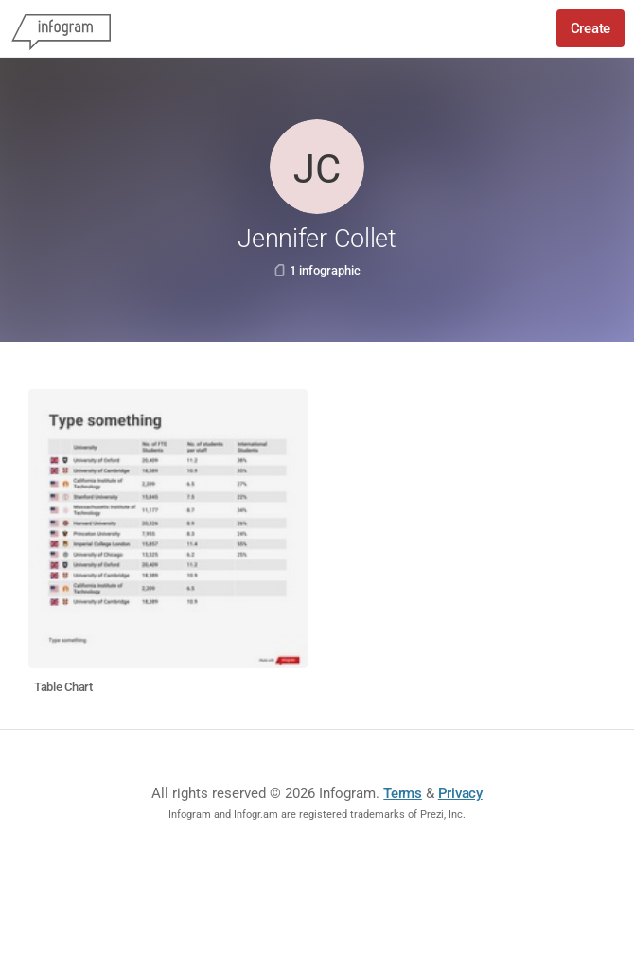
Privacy (460, 793)
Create (590, 28)
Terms (402, 793)
